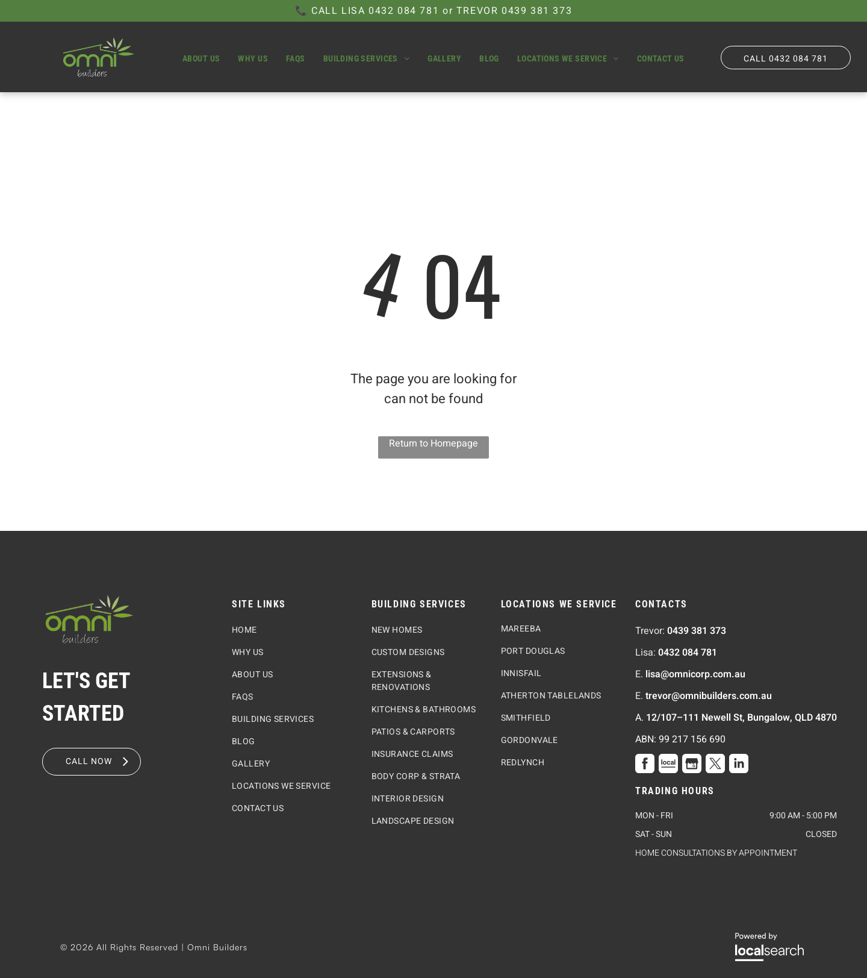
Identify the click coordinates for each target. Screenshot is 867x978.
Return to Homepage (433, 443)
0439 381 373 (537, 11)
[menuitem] (201, 58)
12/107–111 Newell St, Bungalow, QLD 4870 (741, 717)
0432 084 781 (403, 11)
